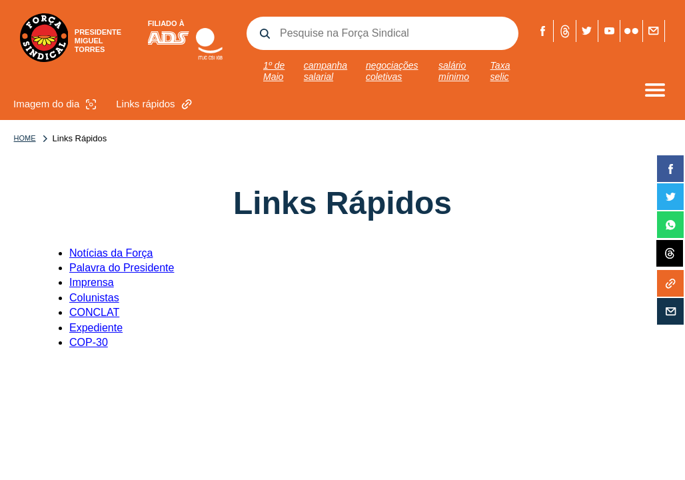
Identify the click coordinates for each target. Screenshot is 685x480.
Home (25, 138)
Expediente (96, 327)
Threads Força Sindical (564, 31)
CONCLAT (94, 312)
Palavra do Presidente (121, 267)
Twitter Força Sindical (586, 31)
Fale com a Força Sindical (653, 31)
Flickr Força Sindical (631, 31)
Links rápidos (155, 104)
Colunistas (94, 297)
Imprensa (91, 282)
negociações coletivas (392, 71)
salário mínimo (453, 71)
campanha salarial (325, 71)
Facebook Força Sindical (542, 31)
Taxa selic (500, 71)
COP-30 (88, 342)
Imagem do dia (56, 104)
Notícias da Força (111, 253)
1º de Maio (274, 71)
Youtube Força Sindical (609, 31)
